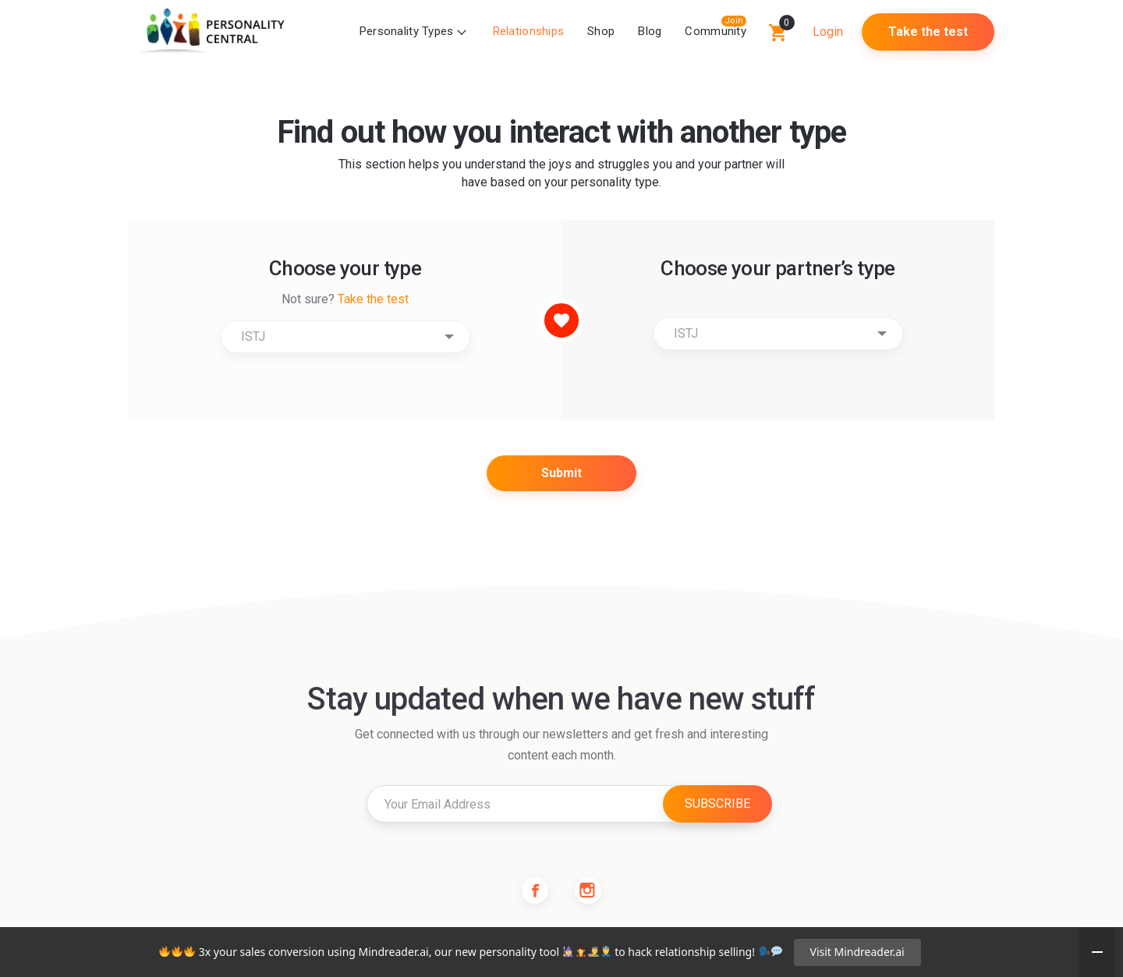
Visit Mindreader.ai (857, 951)
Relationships (529, 31)
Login (828, 31)
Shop (601, 31)
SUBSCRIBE (717, 803)
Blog (649, 31)
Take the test (928, 31)
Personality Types (407, 31)
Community (715, 31)
